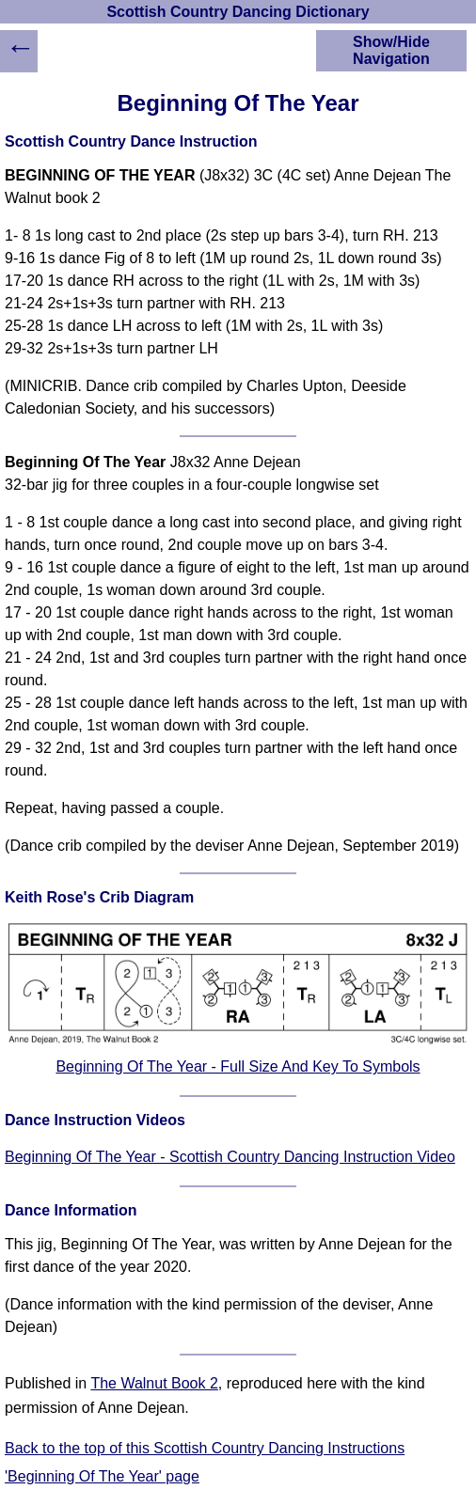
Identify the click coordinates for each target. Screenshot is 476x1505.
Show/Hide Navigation (391, 50)
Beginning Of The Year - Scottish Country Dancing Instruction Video (230, 1157)
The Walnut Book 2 (153, 1383)
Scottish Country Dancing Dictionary (237, 12)
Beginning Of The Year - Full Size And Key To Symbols (238, 1066)
